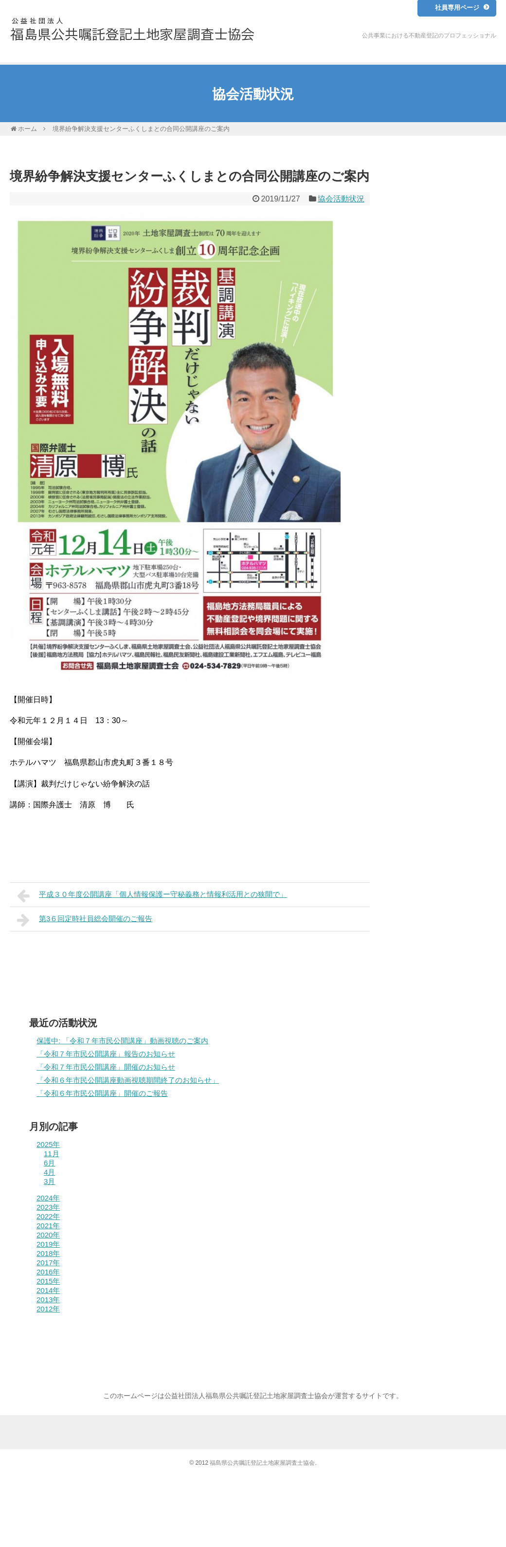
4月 (49, 1172)
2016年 (48, 1272)
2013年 (48, 1299)
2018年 (48, 1253)
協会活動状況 (341, 199)
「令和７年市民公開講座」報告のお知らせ (105, 1054)
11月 (51, 1153)
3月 (49, 1181)
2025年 (48, 1144)
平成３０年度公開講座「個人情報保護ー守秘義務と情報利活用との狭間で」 (152, 895)
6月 (49, 1163)
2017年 (48, 1262)
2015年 (48, 1281)
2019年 (48, 1244)
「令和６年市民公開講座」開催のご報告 (102, 1093)
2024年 (48, 1198)
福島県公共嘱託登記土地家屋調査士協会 (262, 1462)
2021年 (48, 1225)
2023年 (48, 1207)
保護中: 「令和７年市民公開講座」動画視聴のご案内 (122, 1041)
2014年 (48, 1290)
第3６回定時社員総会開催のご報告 (84, 919)
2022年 (48, 1216)
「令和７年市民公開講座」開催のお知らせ (105, 1067)
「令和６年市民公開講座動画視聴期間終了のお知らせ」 (127, 1080)
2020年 (48, 1235)
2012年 (48, 1309)
